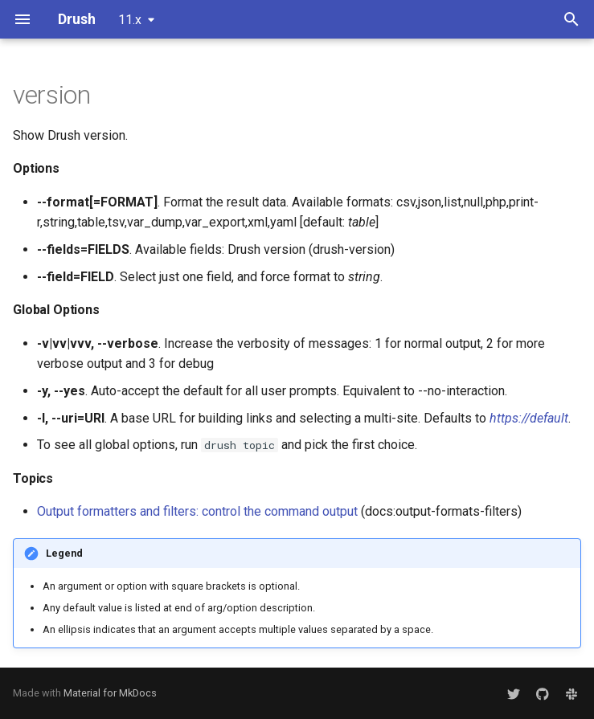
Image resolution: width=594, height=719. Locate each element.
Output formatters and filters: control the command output (197, 511)
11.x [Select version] (129, 19)
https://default (529, 418)
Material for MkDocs (110, 693)
